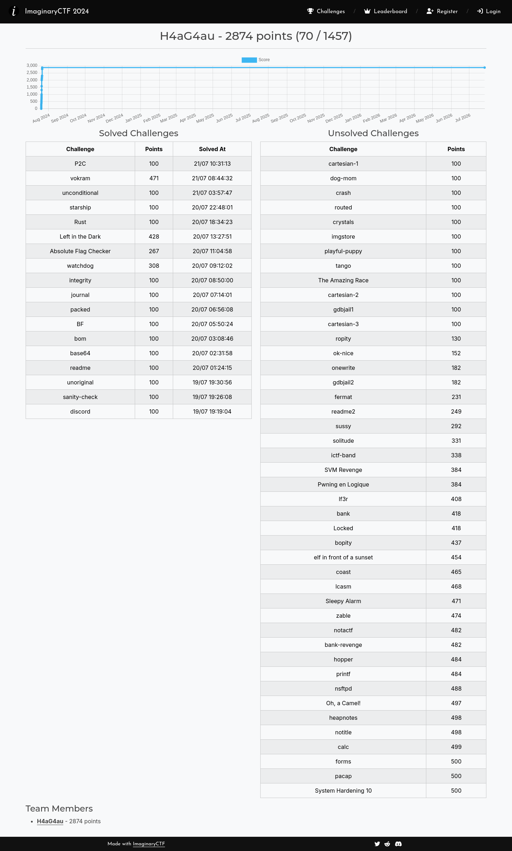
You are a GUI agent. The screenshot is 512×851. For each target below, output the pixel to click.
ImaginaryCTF (149, 844)
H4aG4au (50, 821)
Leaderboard (385, 11)
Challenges (326, 11)
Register (442, 11)
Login (489, 11)
